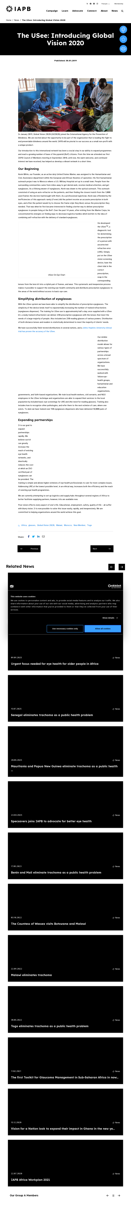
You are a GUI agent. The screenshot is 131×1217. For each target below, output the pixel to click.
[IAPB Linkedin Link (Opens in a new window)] (94, 4)
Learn (64, 10)
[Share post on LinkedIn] (39, 537)
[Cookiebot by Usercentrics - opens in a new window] (110, 586)
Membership (118, 4)
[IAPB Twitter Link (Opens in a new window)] (87, 4)
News (114, 10)
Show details (108, 618)
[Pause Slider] (113, 1196)
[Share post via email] (44, 537)
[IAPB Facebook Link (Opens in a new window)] (90, 4)
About (103, 10)
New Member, (80, 525)
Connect (91, 10)
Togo (89, 525)
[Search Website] (122, 11)
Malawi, (59, 525)
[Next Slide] (122, 567)
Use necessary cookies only (65, 629)
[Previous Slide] (111, 567)
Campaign (50, 10)
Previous (29, 549)
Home (8, 20)
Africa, (24, 525)
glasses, (32, 525)
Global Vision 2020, (46, 525)
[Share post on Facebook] (30, 537)
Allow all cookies (103, 629)
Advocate (76, 10)
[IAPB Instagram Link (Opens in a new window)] (97, 4)
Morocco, (68, 525)
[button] (106, 4)
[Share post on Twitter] (34, 537)
